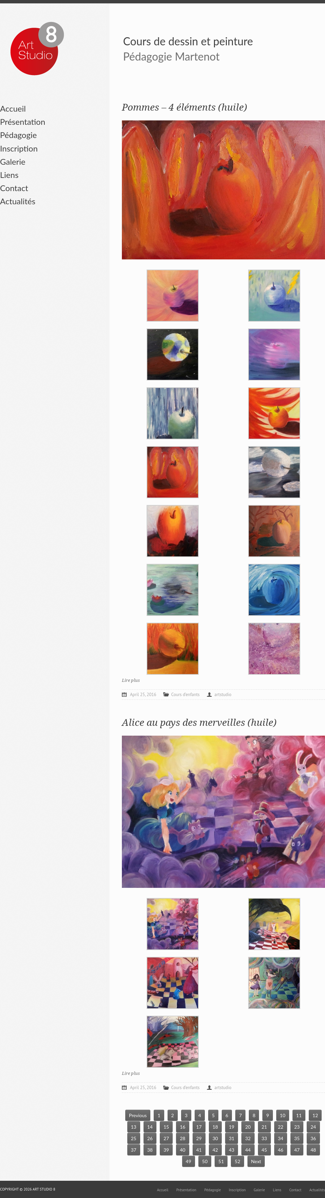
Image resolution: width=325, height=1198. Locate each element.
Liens (9, 175)
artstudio (223, 694)
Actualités (17, 201)
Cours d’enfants (185, 694)
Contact (14, 188)
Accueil (13, 108)
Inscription (19, 148)
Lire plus (131, 680)
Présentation (22, 121)
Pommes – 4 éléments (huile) (184, 107)
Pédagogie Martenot (171, 56)
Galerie (12, 161)
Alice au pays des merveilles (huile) (199, 722)
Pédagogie (18, 135)
